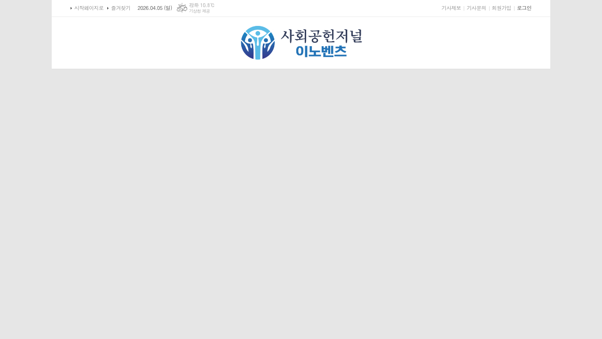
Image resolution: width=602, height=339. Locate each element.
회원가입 (501, 7)
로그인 (524, 7)
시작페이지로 (88, 7)
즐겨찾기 (120, 7)
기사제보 (451, 7)
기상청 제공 (199, 11)
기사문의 (476, 7)
